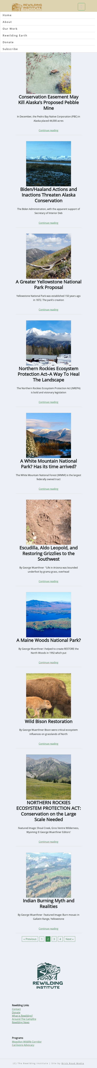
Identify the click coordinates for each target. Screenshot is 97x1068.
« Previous (29, 939)
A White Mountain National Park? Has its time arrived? (48, 463)
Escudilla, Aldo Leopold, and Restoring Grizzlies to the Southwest (48, 553)
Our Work (10, 28)
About (7, 22)
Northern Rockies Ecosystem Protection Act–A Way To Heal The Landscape (49, 374)
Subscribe (10, 49)
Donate (8, 42)
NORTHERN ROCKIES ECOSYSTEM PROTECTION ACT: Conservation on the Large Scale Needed (48, 811)
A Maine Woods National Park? (48, 640)
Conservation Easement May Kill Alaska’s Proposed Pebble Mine (48, 102)
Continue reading (48, 130)
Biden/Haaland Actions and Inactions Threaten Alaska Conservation (48, 194)
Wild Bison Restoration (48, 721)
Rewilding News (20, 1022)
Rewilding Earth (15, 35)
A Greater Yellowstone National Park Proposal (48, 284)
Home (7, 15)
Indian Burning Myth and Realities (48, 903)
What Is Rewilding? (22, 1015)
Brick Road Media (73, 1063)
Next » (70, 939)
